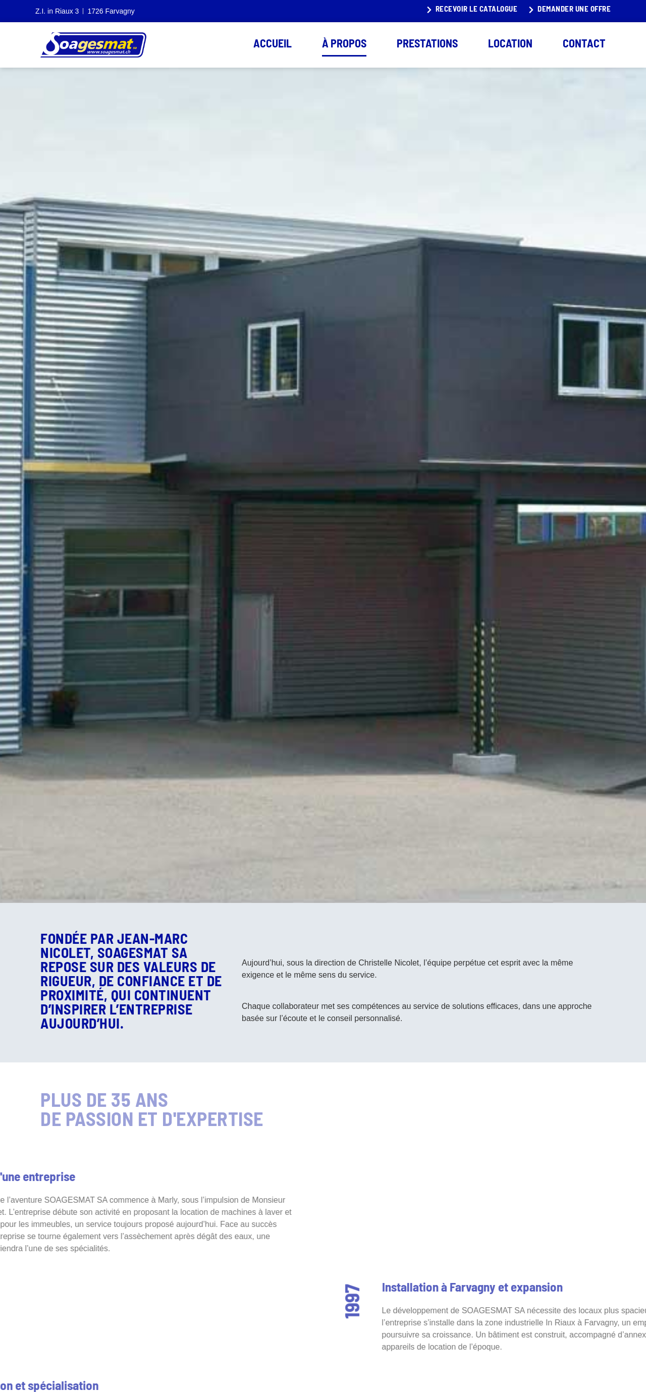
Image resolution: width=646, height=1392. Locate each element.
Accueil (272, 44)
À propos (344, 44)
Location (510, 44)
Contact (584, 44)
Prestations (427, 44)
